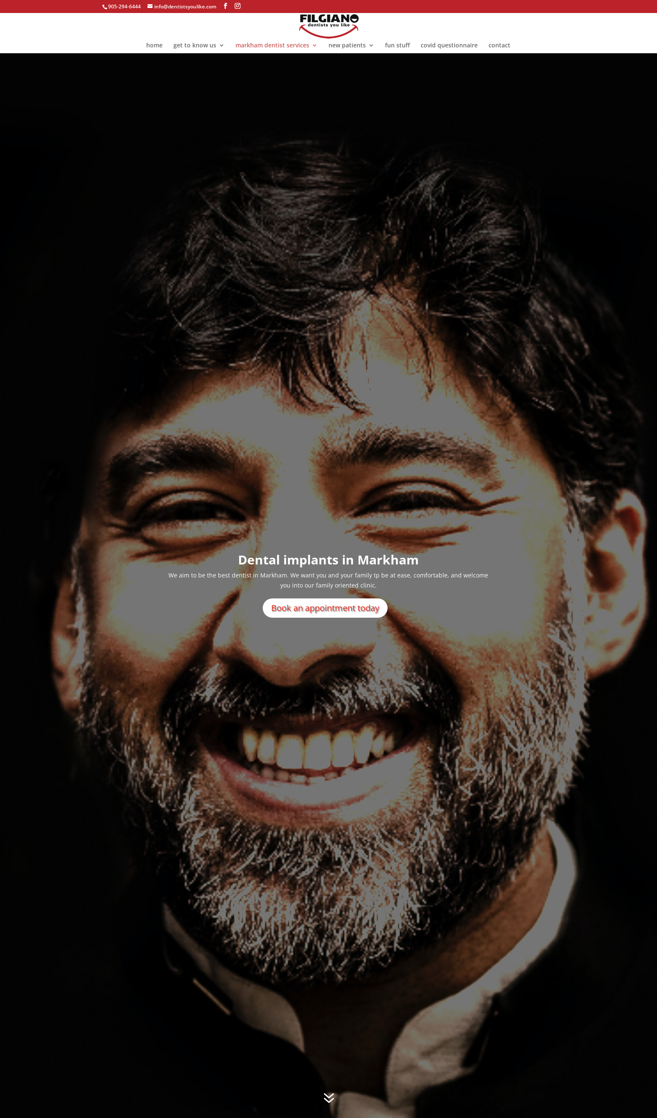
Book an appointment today (325, 608)
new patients (347, 45)
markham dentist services (272, 45)
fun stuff (397, 45)
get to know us (194, 45)
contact (499, 45)
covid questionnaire (449, 45)
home (154, 45)
